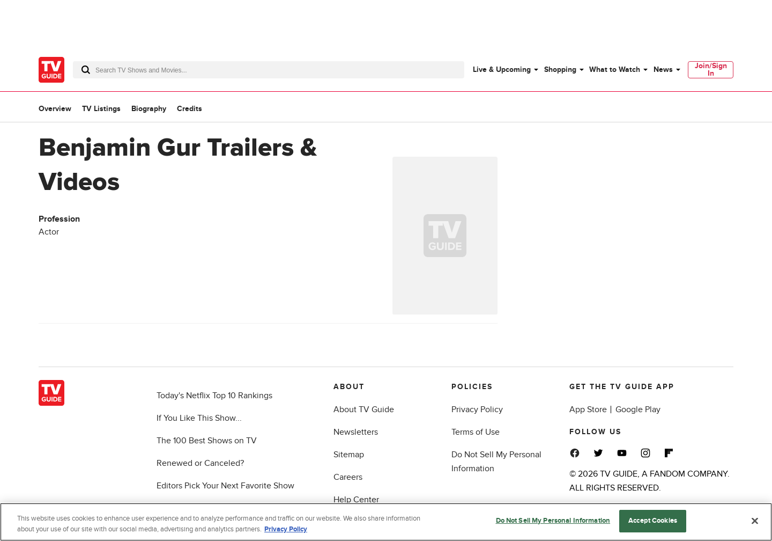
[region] (386, 522)
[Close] (755, 520)
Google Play (637, 409)
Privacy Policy (477, 409)
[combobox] (268, 69)
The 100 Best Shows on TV (207, 440)
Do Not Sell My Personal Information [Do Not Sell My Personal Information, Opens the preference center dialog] (553, 520)
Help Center (356, 499)
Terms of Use (475, 432)
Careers (347, 477)
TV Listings (101, 108)
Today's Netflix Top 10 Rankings (214, 395)
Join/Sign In (711, 69)
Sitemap (348, 454)
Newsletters (355, 432)
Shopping (560, 69)
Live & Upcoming (502, 69)
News (663, 69)
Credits (189, 108)
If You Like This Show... (199, 418)
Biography (148, 108)
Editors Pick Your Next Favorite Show (225, 485)
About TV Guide (363, 409)
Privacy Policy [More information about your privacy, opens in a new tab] (285, 529)
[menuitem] (505, 69)
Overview (55, 108)
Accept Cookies (652, 520)
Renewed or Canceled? (200, 463)
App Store (588, 409)
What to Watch (614, 69)
